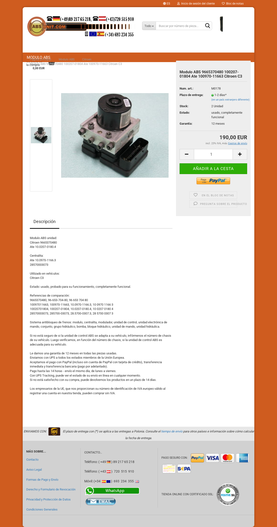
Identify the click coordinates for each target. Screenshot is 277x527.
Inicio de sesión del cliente (196, 3)
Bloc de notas (233, 3)
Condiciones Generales (42, 509)
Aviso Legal (34, 469)
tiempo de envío (171, 431)
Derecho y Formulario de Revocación (50, 489)
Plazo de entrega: (191, 95)
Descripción (44, 221)
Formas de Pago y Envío (42, 479)
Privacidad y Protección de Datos (48, 499)
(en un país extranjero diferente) (230, 99)
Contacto (32, 459)
